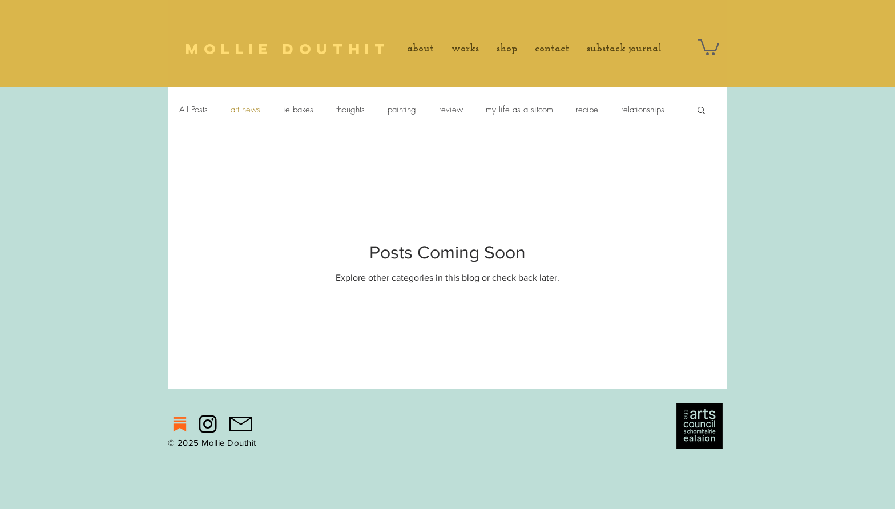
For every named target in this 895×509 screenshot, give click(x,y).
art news (245, 109)
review (451, 109)
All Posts (193, 109)
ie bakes (298, 109)
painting (402, 109)
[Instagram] (208, 424)
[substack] (180, 424)
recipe (587, 109)
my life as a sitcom (519, 109)
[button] (708, 46)
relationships (642, 109)
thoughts (350, 109)
